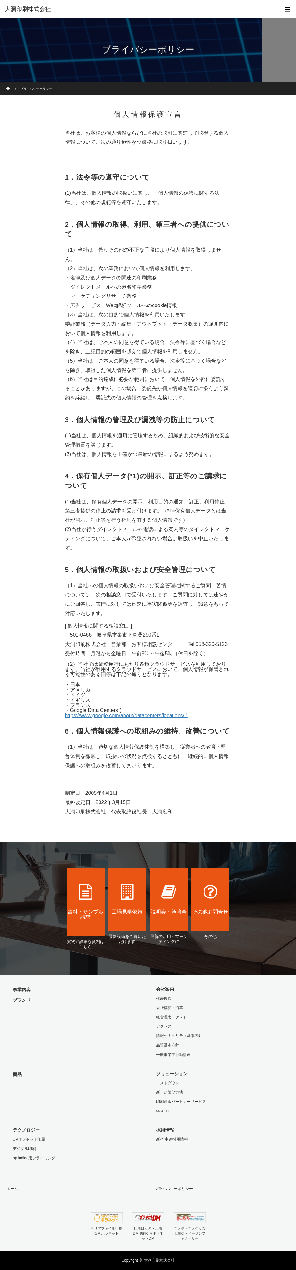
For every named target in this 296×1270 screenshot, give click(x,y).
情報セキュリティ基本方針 (179, 1036)
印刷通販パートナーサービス (181, 1101)
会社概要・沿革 (169, 1008)
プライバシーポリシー (174, 1189)
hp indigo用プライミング (34, 1158)
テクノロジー (26, 1130)
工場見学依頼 (127, 899)
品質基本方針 (167, 1045)
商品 (17, 1074)
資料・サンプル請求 (86, 902)
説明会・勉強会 (169, 899)
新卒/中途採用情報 (172, 1139)
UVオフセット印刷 (29, 1139)
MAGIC (162, 1111)
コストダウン (167, 1083)
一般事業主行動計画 (173, 1054)
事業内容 (22, 989)
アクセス (164, 1026)
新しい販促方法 (169, 1092)
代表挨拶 (164, 998)
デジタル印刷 (24, 1148)
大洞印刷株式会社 (159, 1260)
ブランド (22, 1000)
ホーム (12, 1189)
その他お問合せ (210, 899)
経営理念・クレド (171, 1017)
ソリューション (172, 1073)
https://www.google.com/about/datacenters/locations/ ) (126, 715)
